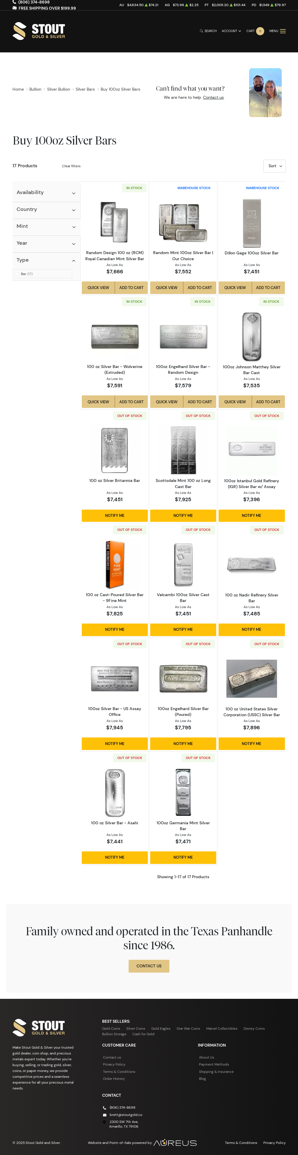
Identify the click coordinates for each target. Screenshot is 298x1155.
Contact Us (149, 966)
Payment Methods (214, 1064)
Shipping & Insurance (216, 1071)
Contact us (213, 97)
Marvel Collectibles (221, 1028)
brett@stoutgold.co (126, 1114)
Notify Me (115, 515)
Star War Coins (188, 1028)
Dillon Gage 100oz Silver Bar (252, 253)
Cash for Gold (143, 1034)
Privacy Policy (114, 1064)
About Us (206, 1057)
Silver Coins (135, 1028)
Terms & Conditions (119, 1071)
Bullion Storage (114, 1034)
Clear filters (71, 166)
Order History (114, 1078)
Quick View (98, 287)
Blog (202, 1078)
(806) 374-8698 (122, 1107)
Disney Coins (254, 1028)
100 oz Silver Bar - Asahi (114, 822)
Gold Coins (111, 1028)
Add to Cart (131, 287)
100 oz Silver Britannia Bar (114, 480)
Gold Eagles (161, 1028)
